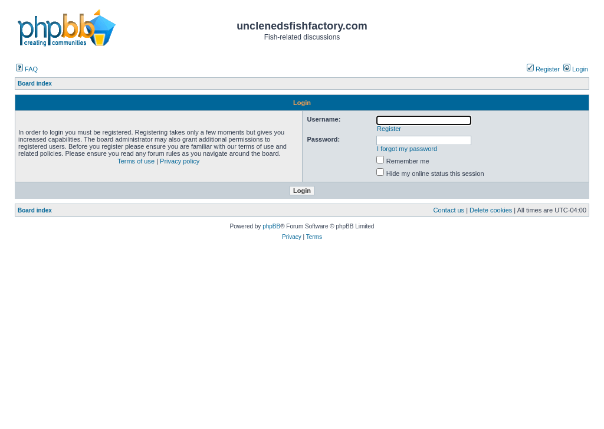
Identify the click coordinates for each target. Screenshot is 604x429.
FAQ (27, 69)
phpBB (271, 226)
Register (543, 69)
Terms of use (136, 161)
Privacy (291, 237)
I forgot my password (407, 148)
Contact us (449, 210)
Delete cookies (491, 210)
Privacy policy (179, 161)
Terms (314, 237)
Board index (35, 210)
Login (575, 69)
